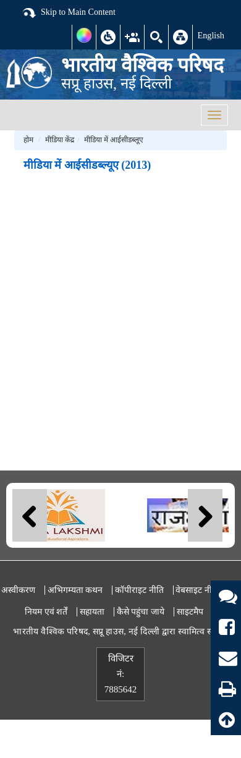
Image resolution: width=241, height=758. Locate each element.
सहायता (92, 611)
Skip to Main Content (69, 13)
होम (28, 139)
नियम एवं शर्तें (46, 611)
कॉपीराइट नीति (139, 590)
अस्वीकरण (18, 590)
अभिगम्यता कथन (75, 590)
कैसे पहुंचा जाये (140, 611)
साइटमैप (190, 611)
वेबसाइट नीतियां (201, 590)
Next (205, 515)
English (210, 35)
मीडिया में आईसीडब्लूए (113, 139)
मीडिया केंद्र (59, 139)
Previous (29, 515)
